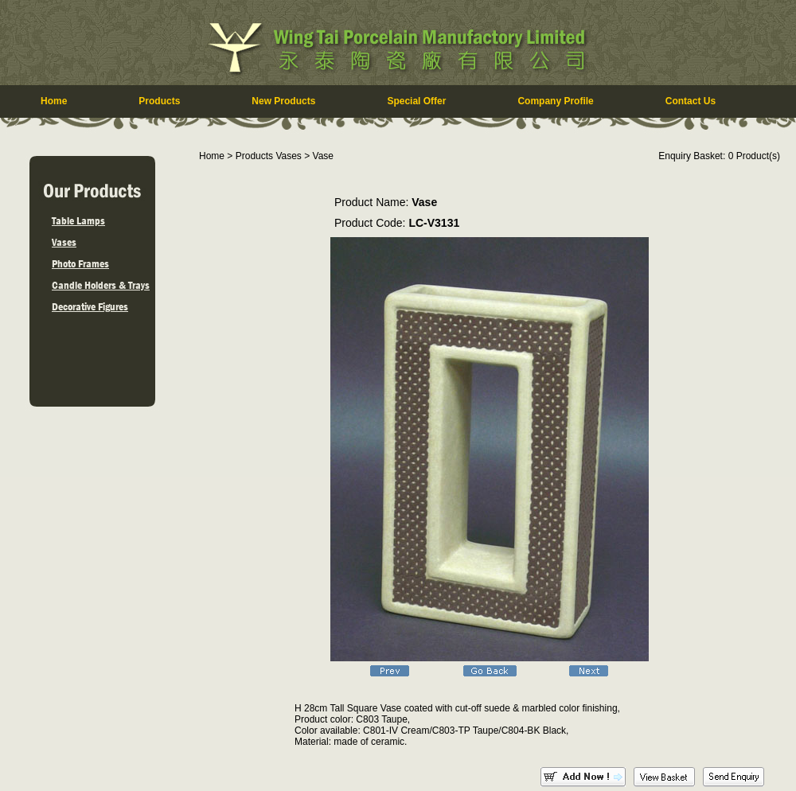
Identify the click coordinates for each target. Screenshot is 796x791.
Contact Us (690, 101)
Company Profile (555, 101)
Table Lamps (78, 220)
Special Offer (416, 101)
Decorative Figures (90, 306)
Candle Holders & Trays (101, 285)
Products (159, 101)
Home (54, 101)
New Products (283, 101)
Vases (64, 242)
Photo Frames (80, 263)
